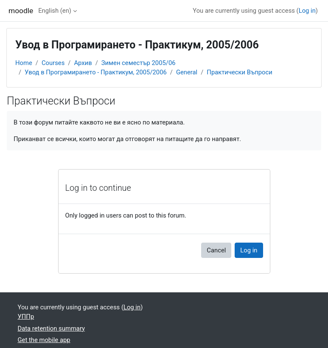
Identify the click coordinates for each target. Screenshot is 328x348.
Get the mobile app (44, 340)
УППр (26, 316)
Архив (83, 63)
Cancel (216, 250)
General (186, 72)
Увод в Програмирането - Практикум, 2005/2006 (96, 72)
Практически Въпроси (239, 72)
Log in (307, 10)
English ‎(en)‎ (54, 10)
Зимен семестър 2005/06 (138, 63)
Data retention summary (51, 328)
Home (23, 63)
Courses (53, 63)
